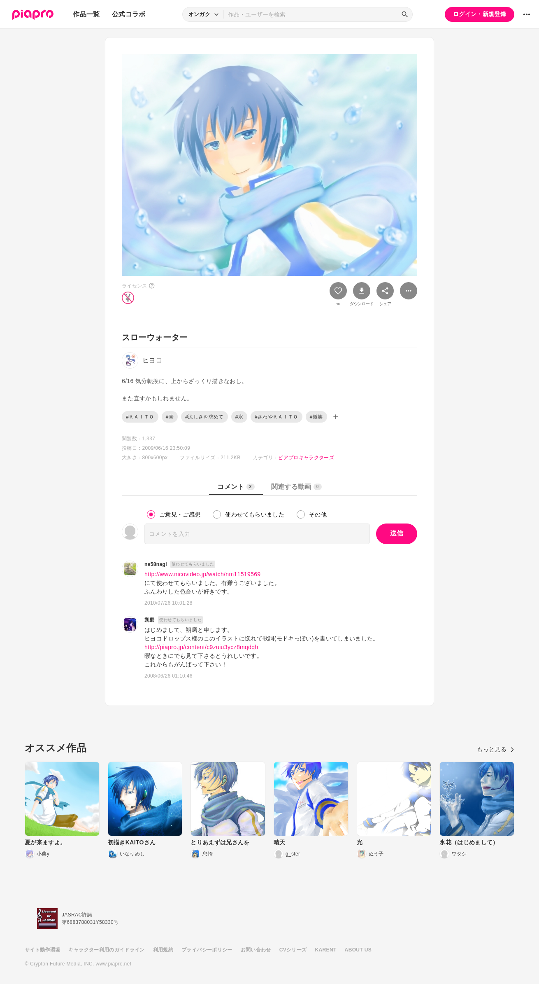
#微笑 (316, 417)
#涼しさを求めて (204, 417)
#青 (170, 417)
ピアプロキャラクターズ (306, 457)
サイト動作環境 (42, 950)
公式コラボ (129, 14)
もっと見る (495, 749)
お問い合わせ (256, 950)
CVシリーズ (293, 950)
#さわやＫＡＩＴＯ (276, 417)
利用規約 (163, 950)
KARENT (326, 950)
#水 (239, 417)
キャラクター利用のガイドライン (106, 950)
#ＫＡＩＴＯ (140, 417)
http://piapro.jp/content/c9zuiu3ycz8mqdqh (201, 647)
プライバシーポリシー (206, 950)
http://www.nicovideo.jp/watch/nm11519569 (202, 574)
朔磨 (149, 620)
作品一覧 (86, 14)
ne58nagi (155, 564)
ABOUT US (358, 950)
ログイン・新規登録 (479, 14)
